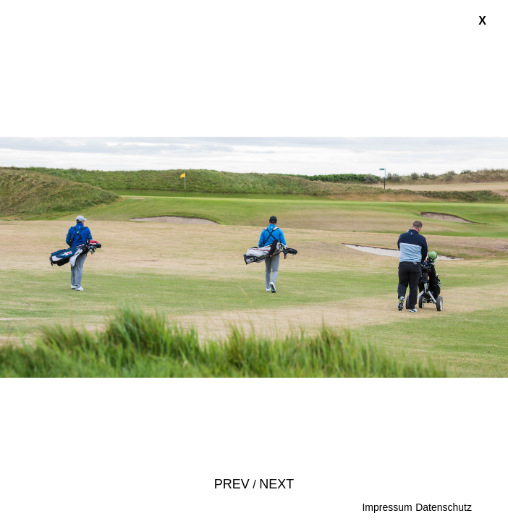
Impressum (387, 507)
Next (276, 484)
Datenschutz (443, 507)
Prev (232, 484)
